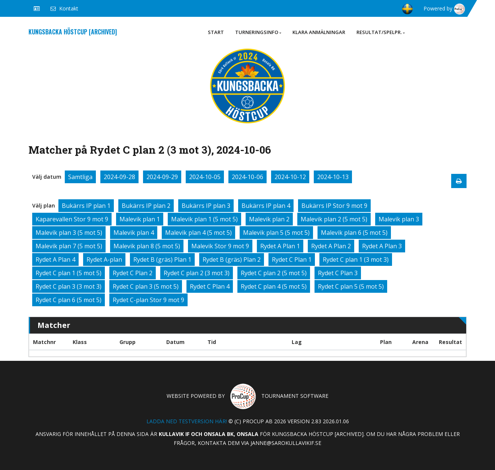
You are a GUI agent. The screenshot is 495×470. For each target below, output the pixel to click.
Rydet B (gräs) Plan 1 (162, 259)
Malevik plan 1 (139, 219)
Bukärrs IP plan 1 (86, 206)
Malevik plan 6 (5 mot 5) (354, 232)
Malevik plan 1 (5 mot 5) (204, 219)
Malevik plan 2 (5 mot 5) (334, 219)
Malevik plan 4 (133, 232)
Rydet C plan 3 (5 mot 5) (146, 286)
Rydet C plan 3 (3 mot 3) (68, 286)
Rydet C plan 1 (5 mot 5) (68, 273)
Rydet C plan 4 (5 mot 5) (274, 286)
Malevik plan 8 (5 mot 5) (146, 246)
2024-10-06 (247, 177)
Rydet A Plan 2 (331, 246)
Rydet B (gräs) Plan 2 (232, 259)
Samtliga (80, 177)
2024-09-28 (119, 177)
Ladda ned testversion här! (186, 421)
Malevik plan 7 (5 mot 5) (69, 246)
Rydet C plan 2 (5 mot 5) (274, 273)
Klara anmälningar (318, 32)
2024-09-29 (162, 177)
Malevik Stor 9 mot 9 (220, 246)
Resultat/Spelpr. (380, 32)
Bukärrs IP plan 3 (206, 206)
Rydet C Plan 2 (132, 273)
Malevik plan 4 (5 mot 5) (198, 232)
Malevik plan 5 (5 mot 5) (276, 232)
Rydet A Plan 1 (280, 246)
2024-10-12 (290, 177)
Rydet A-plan (104, 259)
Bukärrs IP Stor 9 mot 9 (334, 206)
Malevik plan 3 (399, 219)
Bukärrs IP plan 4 (266, 206)
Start (216, 32)
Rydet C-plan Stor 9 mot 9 (148, 300)
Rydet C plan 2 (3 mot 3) (197, 273)
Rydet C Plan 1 (292, 259)
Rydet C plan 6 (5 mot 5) (68, 300)
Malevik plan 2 (269, 219)
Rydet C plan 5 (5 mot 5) (351, 286)
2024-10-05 (205, 177)
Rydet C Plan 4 (210, 286)
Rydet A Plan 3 (382, 246)
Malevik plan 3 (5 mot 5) (69, 232)
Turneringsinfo (258, 32)
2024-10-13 (333, 177)
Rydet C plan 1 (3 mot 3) (356, 259)
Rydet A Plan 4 (55, 259)
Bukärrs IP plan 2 (146, 206)
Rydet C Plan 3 (338, 273)
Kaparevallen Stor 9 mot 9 (72, 219)
